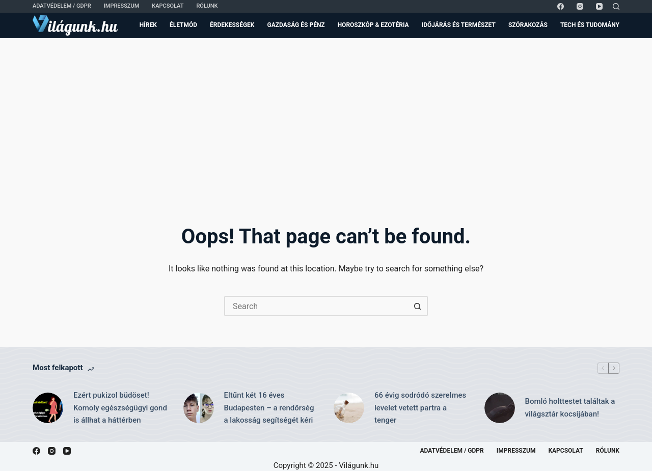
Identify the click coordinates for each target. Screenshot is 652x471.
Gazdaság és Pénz (296, 25)
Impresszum (122, 6)
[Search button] (418, 306)
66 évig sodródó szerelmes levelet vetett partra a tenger (420, 408)
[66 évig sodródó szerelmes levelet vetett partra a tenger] (349, 408)
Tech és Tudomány (589, 25)
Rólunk (207, 6)
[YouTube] (599, 6)
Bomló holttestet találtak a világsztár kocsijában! (570, 408)
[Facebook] (560, 6)
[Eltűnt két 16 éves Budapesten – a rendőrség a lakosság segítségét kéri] (198, 408)
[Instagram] (580, 6)
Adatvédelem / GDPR (62, 6)
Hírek (148, 25)
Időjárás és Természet (459, 25)
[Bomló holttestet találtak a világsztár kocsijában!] (499, 408)
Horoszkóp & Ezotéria (373, 25)
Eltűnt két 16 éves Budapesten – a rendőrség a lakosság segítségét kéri (269, 408)
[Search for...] (316, 306)
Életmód (183, 25)
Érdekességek (232, 25)
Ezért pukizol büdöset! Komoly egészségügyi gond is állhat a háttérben (120, 408)
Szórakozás (528, 25)
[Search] (616, 6)
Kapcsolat (167, 6)
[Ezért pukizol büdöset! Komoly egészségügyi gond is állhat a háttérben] (48, 408)
